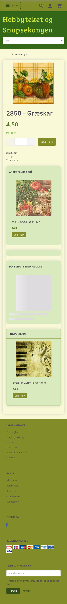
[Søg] (62, 40)
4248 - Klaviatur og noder (29, 383)
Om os (9, 442)
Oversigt (10, 457)
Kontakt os (12, 447)
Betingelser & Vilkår (16, 452)
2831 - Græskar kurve (26, 222)
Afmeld (26, 590)
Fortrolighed (12, 432)
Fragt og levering (15, 437)
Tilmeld (13, 590)
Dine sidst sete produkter (26, 266)
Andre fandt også (20, 172)
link (8, 584)
